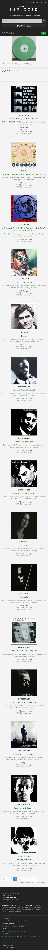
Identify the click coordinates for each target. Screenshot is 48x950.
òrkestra (10, 946)
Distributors (20, 921)
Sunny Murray (24, 860)
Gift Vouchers (13, 931)
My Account (6, 936)
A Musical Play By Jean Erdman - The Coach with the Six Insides (24, 229)
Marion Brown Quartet (24, 390)
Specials (23, 931)
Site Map (22, 926)
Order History (17, 936)
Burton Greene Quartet (24, 493)
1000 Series (24, 64)
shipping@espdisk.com (10, 900)
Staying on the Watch (23, 754)
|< (4, 879)
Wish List (27, 936)
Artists (4, 931)
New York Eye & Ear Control (24, 118)
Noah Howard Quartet (24, 808)
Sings (24, 545)
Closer (24, 336)
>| (34, 879)
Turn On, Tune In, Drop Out (24, 651)
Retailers (11, 921)
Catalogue (12, 64)
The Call (24, 597)
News (4, 921)
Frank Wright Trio (24, 442)
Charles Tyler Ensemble (24, 702)
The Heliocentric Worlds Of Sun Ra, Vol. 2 (24, 174)
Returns (14, 926)
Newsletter (36, 936)
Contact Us (6, 926)
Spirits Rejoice (24, 282)
